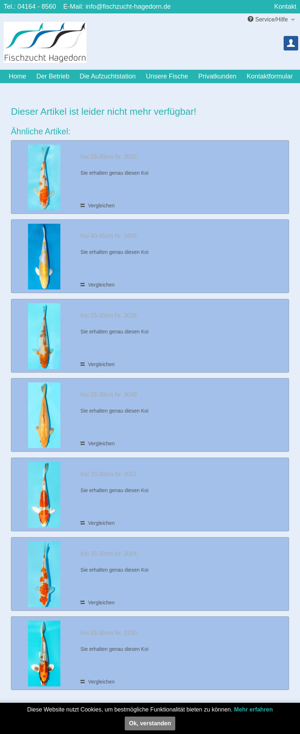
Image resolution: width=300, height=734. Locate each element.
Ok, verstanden (150, 723)
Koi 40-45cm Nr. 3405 (108, 236)
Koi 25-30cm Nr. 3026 (108, 315)
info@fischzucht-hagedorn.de (128, 6)
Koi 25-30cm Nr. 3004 (108, 554)
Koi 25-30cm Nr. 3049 (108, 395)
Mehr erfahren (253, 709)
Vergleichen (97, 205)
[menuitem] (291, 43)
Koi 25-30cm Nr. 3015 (108, 157)
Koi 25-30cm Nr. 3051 (108, 474)
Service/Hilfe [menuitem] (268, 19)
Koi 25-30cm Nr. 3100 (108, 633)
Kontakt (285, 6)
